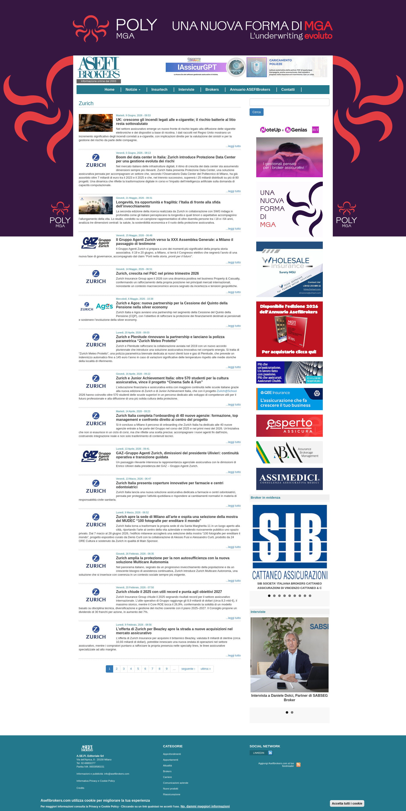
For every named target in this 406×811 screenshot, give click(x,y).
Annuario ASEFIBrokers (250, 89)
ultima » (206, 668)
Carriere (167, 777)
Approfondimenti (172, 754)
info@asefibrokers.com (116, 773)
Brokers (212, 89)
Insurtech (160, 89)
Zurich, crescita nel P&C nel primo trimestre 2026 (157, 273)
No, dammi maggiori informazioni (205, 807)
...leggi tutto (233, 146)
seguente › (188, 668)
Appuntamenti (170, 759)
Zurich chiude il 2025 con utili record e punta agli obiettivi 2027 (169, 592)
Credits (80, 788)
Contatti (288, 89)
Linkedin (261, 752)
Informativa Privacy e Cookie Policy (96, 781)
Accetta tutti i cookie (347, 804)
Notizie (133, 89)
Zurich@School (227, 391)
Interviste (186, 89)
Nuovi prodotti (170, 788)
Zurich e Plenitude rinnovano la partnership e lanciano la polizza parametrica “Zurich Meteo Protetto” (170, 339)
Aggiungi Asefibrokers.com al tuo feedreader (276, 764)
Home (109, 89)
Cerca (256, 112)
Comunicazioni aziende (175, 782)
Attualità (167, 765)
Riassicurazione (171, 794)
